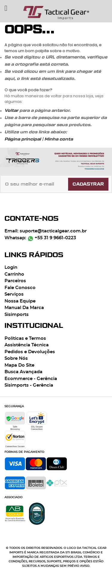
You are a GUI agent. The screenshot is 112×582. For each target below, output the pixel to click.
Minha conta (59, 139)
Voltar (11, 111)
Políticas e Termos (25, 338)
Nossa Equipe (20, 301)
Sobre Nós (16, 358)
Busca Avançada (23, 372)
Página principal (22, 139)
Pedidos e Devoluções (29, 352)
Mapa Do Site (19, 365)
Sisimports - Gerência (28, 385)
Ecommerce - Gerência (30, 378)
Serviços (14, 294)
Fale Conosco (20, 287)
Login (10, 267)
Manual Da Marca (24, 307)
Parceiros (15, 281)
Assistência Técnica (26, 345)
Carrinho (14, 274)
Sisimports (16, 314)
